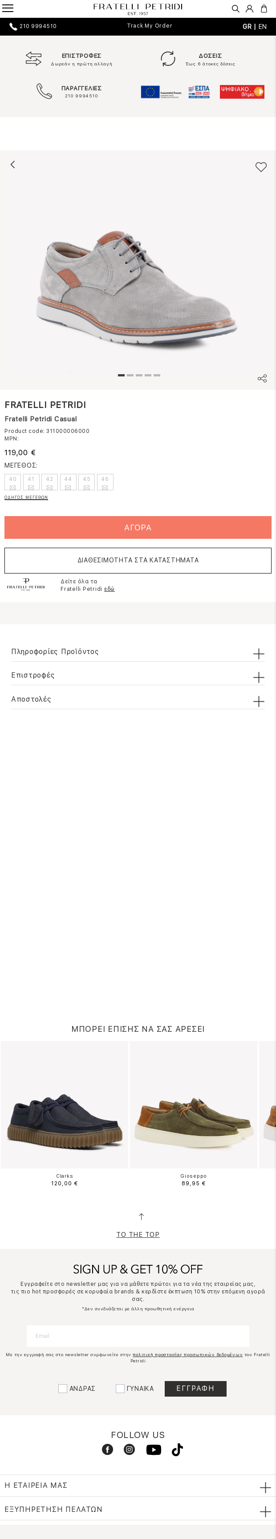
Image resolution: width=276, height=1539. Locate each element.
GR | (251, 26)
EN (263, 26)
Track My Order (150, 26)
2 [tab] (129, 376)
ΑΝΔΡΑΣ (82, 1388)
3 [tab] (138, 376)
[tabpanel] (138, 265)
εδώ (109, 589)
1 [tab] (120, 376)
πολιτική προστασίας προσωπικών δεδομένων (188, 1354)
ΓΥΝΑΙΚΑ (140, 1388)
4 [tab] (147, 376)
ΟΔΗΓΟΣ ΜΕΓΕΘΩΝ (26, 497)
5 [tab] (156, 376)
